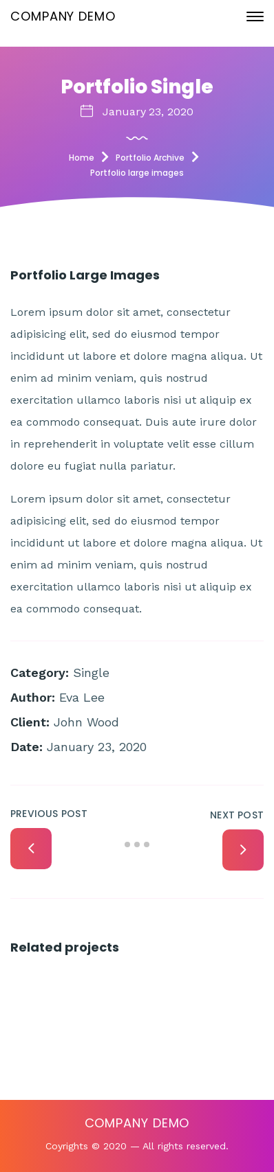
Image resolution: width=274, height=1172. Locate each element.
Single (91, 672)
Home (81, 157)
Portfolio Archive (150, 157)
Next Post (237, 815)
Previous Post (48, 813)
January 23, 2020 (148, 111)
